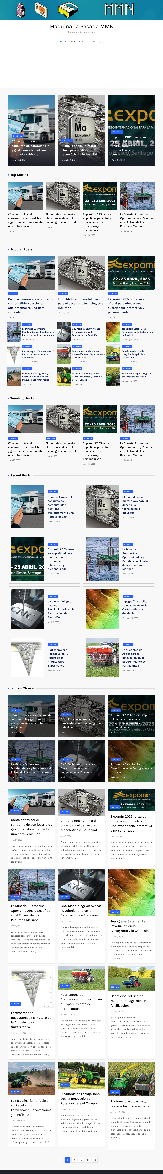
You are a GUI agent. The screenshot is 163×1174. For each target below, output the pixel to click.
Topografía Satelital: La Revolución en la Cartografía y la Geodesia (137, 332)
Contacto (98, 42)
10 (89, 1159)
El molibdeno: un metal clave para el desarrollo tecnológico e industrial (79, 150)
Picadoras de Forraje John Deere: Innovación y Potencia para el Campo (87, 376)
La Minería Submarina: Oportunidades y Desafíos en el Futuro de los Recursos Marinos (38, 332)
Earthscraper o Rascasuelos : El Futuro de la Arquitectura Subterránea (38, 354)
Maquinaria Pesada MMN (81, 26)
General (17, 136)
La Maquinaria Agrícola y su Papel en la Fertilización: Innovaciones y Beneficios (36, 376)
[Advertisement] (81, 67)
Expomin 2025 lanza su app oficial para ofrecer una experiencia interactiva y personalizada (128, 145)
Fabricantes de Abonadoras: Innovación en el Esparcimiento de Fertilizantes (88, 354)
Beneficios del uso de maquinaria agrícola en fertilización (134, 354)
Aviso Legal (79, 42)
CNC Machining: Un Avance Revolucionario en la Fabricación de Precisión (86, 332)
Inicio (62, 42)
